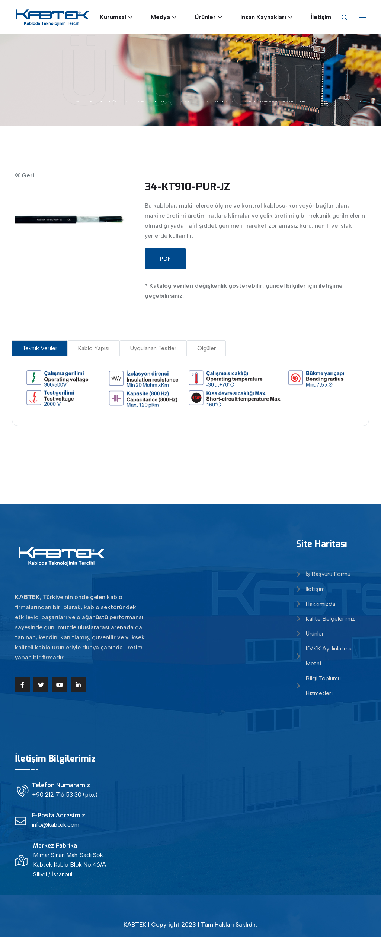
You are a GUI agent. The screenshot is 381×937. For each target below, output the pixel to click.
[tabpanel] (190, 389)
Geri (27, 175)
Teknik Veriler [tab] (39, 348)
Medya (160, 16)
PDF (165, 258)
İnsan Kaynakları (263, 16)
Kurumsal (113, 16)
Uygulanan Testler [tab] (153, 348)
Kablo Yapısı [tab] (93, 348)
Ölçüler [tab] (206, 348)
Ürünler (205, 16)
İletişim (321, 16)
